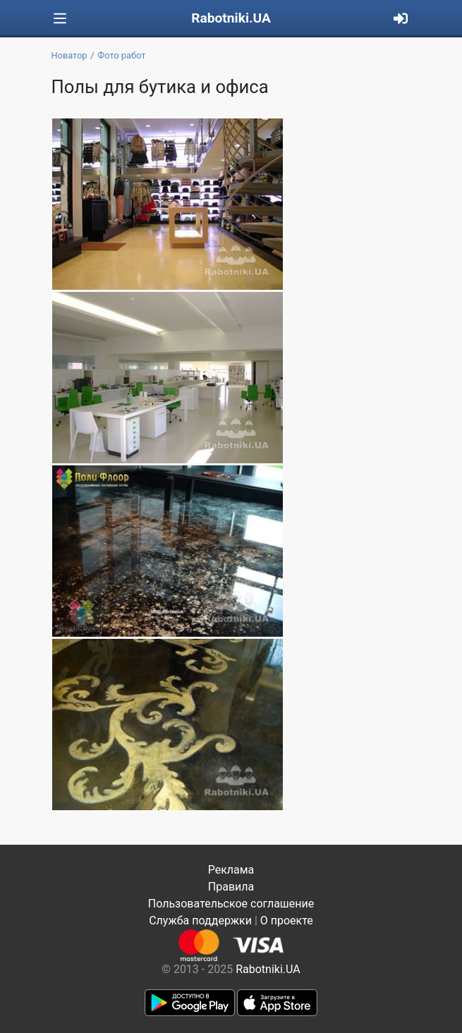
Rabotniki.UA (231, 18)
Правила (231, 886)
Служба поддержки (200, 920)
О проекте (286, 920)
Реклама (231, 869)
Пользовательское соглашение (231, 903)
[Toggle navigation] (60, 18)
